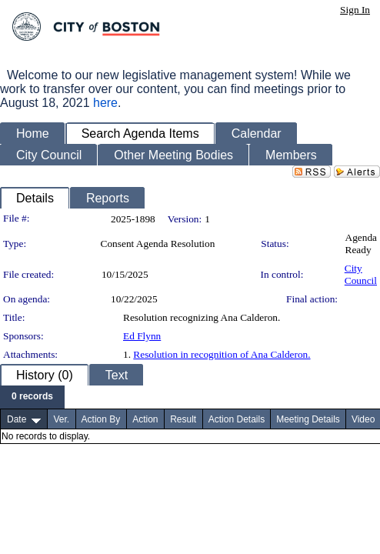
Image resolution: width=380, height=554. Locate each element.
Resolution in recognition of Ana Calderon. (221, 354)
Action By (101, 419)
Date (16, 419)
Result (183, 419)
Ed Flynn (142, 336)
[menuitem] (32, 397)
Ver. (61, 419)
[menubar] (32, 397)
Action (145, 419)
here (105, 102)
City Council (361, 274)
